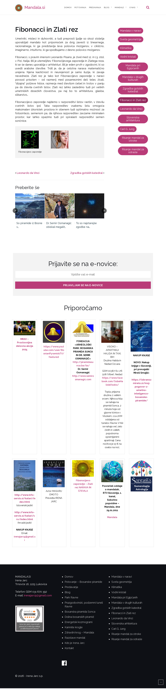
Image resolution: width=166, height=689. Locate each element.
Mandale (119, 8)
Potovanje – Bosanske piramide (83, 582)
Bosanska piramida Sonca (80, 612)
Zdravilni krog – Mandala (79, 633)
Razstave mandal (75, 638)
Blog (106, 8)
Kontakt (69, 648)
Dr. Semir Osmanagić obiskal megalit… (58, 225)
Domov (68, 8)
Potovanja (80, 8)
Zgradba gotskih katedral (86, 173)
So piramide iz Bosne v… (29, 225)
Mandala (112, 518)
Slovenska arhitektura (133, 120)
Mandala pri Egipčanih (133, 67)
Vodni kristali (128, 57)
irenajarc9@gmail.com (38, 596)
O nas (132, 8)
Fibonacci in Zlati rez (133, 100)
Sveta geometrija (130, 40)
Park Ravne (71, 598)
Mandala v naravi (130, 31)
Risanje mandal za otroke (133, 140)
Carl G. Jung (127, 129)
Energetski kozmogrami (78, 622)
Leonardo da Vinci (28, 173)
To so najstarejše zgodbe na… (86, 225)
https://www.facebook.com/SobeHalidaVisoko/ (112, 382)
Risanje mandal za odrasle (133, 151)
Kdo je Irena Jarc (75, 643)
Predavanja (95, 8)
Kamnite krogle (74, 628)
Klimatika (125, 48)
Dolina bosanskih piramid (79, 617)
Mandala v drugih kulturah (132, 79)
